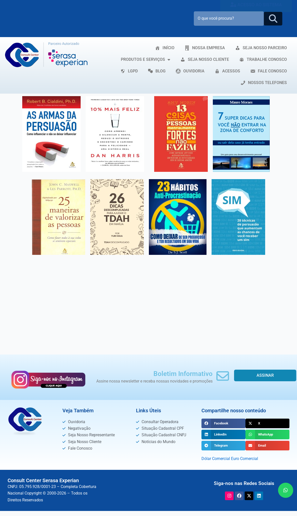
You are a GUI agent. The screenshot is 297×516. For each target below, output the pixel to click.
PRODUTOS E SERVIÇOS (145, 59)
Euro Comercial (244, 458)
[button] (223, 423)
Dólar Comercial (215, 458)
